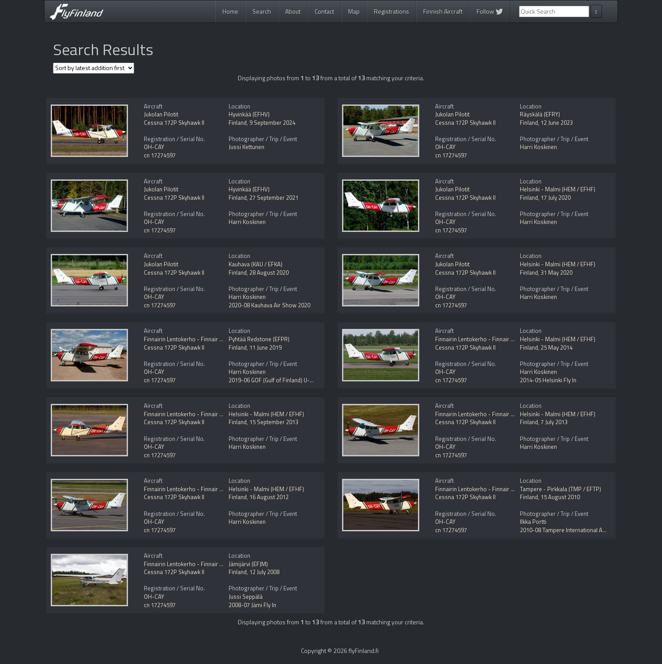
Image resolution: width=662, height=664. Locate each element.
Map (354, 11)
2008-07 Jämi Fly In (252, 605)
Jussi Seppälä (246, 596)
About (293, 11)
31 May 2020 (556, 272)
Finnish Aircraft (443, 11)
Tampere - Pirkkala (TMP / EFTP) (560, 489)
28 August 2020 (269, 272)
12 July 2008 (264, 571)
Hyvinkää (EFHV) (249, 114)
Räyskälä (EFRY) (540, 114)
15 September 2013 (273, 422)
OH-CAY (154, 146)
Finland (238, 122)
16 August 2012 (269, 496)
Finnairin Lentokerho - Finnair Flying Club (195, 339)
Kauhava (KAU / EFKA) (255, 264)
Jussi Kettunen (246, 146)
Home (230, 11)
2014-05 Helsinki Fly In (548, 380)
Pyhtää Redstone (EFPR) (259, 339)
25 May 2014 (556, 347)
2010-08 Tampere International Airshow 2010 (577, 530)
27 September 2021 (273, 197)
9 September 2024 (272, 122)
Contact (324, 11)
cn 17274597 (160, 155)
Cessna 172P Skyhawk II (174, 122)
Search (261, 11)
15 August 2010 (560, 496)
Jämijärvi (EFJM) (248, 564)
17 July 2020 (556, 197)
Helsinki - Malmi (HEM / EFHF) (557, 189)
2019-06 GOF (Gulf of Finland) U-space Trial (283, 380)
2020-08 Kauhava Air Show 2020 (269, 305)
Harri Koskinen (538, 146)
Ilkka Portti (533, 521)
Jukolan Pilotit (161, 114)
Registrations (391, 11)
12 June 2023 (557, 122)
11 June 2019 (265, 347)
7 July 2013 (554, 422)
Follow (490, 11)
